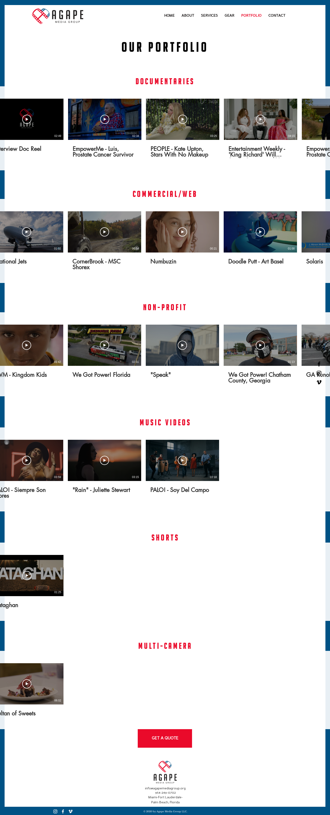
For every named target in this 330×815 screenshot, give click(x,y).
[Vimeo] (319, 382)
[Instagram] (55, 811)
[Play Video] (26, 119)
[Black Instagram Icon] (319, 373)
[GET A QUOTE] (165, 738)
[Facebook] (63, 811)
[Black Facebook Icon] (319, 364)
